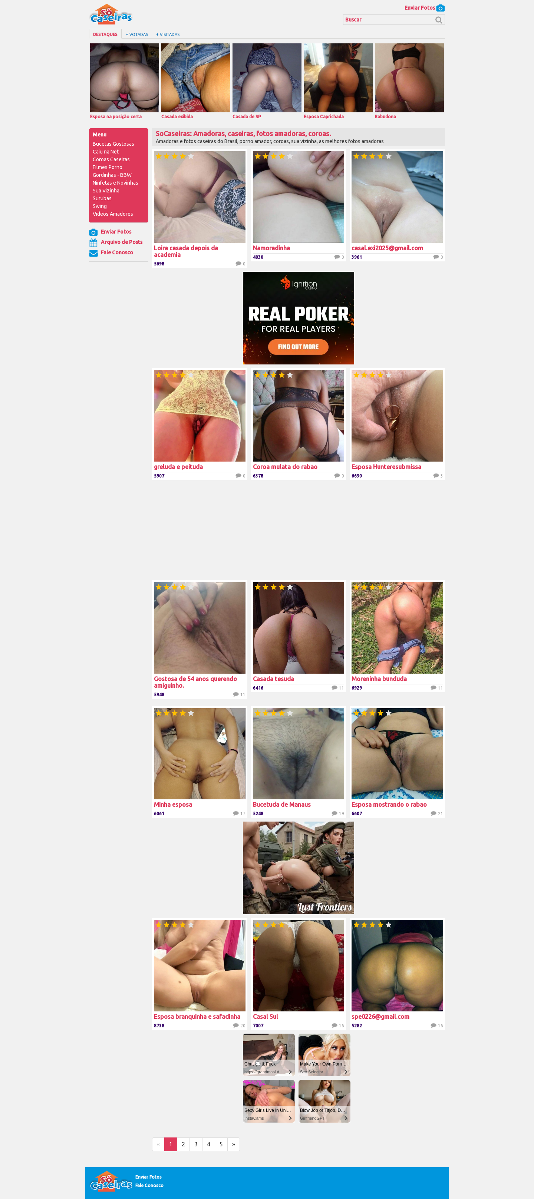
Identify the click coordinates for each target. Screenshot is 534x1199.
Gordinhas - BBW (112, 175)
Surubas (102, 198)
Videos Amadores (113, 214)
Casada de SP (267, 81)
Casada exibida (195, 81)
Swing (100, 206)
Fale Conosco (111, 253)
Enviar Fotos (425, 8)
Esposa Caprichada (338, 81)
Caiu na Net (106, 152)
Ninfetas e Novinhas (115, 183)
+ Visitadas (167, 34)
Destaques (105, 34)
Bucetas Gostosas (113, 144)
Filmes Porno (107, 167)
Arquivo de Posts (115, 242)
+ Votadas (137, 34)
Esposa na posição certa (124, 81)
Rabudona (409, 81)
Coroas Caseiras (111, 159)
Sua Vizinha (106, 191)
